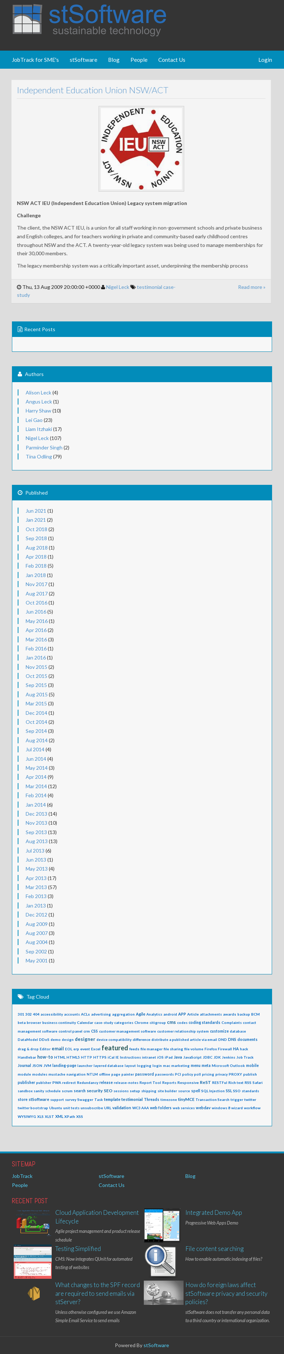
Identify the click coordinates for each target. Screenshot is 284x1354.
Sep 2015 (36, 685)
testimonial (143, 287)
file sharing (173, 1049)
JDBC (207, 1057)
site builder (167, 1091)
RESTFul (219, 1082)
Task (98, 1099)
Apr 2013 (36, 878)
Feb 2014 (36, 795)
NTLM (92, 1074)
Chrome (141, 1022)
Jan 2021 (36, 520)
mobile (252, 1065)
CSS (94, 1031)
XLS (40, 1116)
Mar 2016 (36, 639)
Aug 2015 (37, 694)
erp (76, 1049)
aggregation (123, 1014)
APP (182, 1014)
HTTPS (100, 1057)
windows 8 (221, 1108)
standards (250, 1091)
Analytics (154, 1014)
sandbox (25, 1091)
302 (28, 1014)
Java (178, 1057)
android (170, 1014)
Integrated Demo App (213, 1212)
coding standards (204, 1022)
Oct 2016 (36, 602)
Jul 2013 (35, 850)
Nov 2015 (36, 667)
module (24, 1074)
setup (135, 1091)
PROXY (235, 1074)
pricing (208, 1074)
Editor (45, 1049)
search (80, 1091)
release (106, 1082)
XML (59, 1116)
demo (56, 1039)
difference (141, 1039)
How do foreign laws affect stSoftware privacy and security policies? (226, 1293)
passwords (164, 1074)
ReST (205, 1082)
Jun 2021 (36, 511)
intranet (149, 1057)
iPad (169, 1057)
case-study (103, 1022)
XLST (49, 1116)
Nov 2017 (36, 584)
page (115, 1074)
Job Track (245, 1057)
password (144, 1074)
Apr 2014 (36, 777)
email (58, 1048)
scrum (67, 1091)
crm (86, 1031)
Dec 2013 (36, 814)
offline (104, 1074)
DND (222, 1039)
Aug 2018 (37, 547)
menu (196, 1065)
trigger (237, 1099)
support (57, 1099)
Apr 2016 (36, 630)
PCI (178, 1074)
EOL (68, 1049)
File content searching (214, 1248)
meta (206, 1065)
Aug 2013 (37, 841)
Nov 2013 (36, 823)
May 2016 (37, 621)
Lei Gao (34, 420)
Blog (114, 59)
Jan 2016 (36, 657)
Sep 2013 (36, 832)
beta (22, 1022)
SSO (237, 1091)
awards (229, 1014)
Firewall (225, 1049)
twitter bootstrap (33, 1108)
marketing (180, 1065)
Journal (24, 1065)
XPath (69, 1116)
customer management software (127, 1031)
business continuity (59, 1022)
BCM (255, 1014)
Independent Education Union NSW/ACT (86, 90)
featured (115, 1048)
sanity (39, 1091)
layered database (109, 1065)
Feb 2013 (36, 896)
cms (171, 1022)
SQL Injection (213, 1091)
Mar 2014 (36, 786)
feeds (134, 1049)
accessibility (51, 1014)
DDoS (44, 1039)
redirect (69, 1082)
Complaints (231, 1022)
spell (195, 1091)
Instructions (130, 1057)
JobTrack (22, 1176)
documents (247, 1039)
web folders (161, 1108)
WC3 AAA (140, 1108)
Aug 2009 (37, 924)
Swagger (85, 1099)
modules (39, 1074)
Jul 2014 (35, 749)
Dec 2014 (36, 713)
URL (107, 1108)
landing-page (64, 1065)
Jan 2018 (36, 575)
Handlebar (27, 1057)
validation (121, 1107)
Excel (95, 1049)
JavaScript (192, 1057)
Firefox (211, 1049)
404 (36, 1014)
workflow (252, 1108)
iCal (111, 1057)
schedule (53, 1091)
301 (21, 1014)
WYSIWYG (27, 1116)
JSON (37, 1065)
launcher (84, 1065)
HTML (59, 1057)
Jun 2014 (36, 759)
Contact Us (171, 59)
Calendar (85, 1022)
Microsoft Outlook (228, 1065)
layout (130, 1065)
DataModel (28, 1039)
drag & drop (28, 1049)
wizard (237, 1108)
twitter (250, 1099)
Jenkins (228, 1057)
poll (197, 1074)
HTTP (86, 1057)
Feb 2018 (36, 566)
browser (34, 1022)
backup (243, 1014)
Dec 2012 (36, 914)
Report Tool (150, 1082)
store (22, 1099)
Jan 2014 (36, 805)
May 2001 (37, 960)
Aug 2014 (37, 740)
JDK (217, 1057)
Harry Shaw (38, 410)
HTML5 (73, 1057)
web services (184, 1108)
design (68, 1039)
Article (193, 1014)
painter (127, 1074)
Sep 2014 (36, 731)
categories (123, 1022)
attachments (211, 1014)
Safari (258, 1082)
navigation (76, 1074)
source (184, 1091)
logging (144, 1065)
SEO (108, 1090)
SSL (229, 1090)
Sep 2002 (36, 951)
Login (265, 59)
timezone (168, 1099)
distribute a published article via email (184, 1039)
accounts (72, 1014)
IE (117, 1057)
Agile (140, 1014)
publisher (26, 1082)
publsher (43, 1082)
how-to (45, 1057)
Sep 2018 (36, 538)
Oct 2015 (36, 676)
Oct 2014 (36, 722)
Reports (169, 1082)
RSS (248, 1082)
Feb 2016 (36, 648)
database (238, 1031)
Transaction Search (212, 1099)
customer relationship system (183, 1031)
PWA (56, 1082)
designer (85, 1039)
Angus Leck (39, 401)
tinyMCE (186, 1099)
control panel (70, 1031)
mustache (56, 1074)
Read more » (245, 287)
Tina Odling (39, 456)
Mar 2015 (36, 703)
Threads (151, 1099)
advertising (101, 1014)
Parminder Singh (44, 447)
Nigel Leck (111, 287)
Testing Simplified (78, 1248)
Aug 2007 (37, 933)
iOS (160, 1057)
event (85, 1049)
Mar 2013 (36, 887)
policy (187, 1074)
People (138, 59)
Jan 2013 (36, 905)
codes (182, 1022)
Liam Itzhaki (39, 429)
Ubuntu (55, 1108)
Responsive (188, 1082)
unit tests (71, 1108)
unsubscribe (92, 1108)
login (157, 1065)
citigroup (158, 1022)
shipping (148, 1091)
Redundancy (87, 1082)
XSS (79, 1116)
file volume (193, 1049)
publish (250, 1074)
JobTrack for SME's (35, 59)
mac (166, 1065)
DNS (232, 1039)
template (112, 1099)
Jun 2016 (36, 611)
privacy (221, 1074)
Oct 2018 (36, 529)
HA (236, 1048)
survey (70, 1099)
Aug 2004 (37, 942)
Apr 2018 (36, 557)
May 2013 (37, 869)
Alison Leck (38, 392)
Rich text (236, 1082)
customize (219, 1031)
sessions (121, 1091)
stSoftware (83, 59)
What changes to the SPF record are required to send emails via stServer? (97, 1293)
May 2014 (37, 768)
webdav (203, 1107)
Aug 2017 (37, 593)
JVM (47, 1065)
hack (244, 1049)
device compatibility (114, 1039)
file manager (152, 1049)
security (95, 1090)
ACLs (85, 1014)
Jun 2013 (36, 860)
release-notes (126, 1082)
